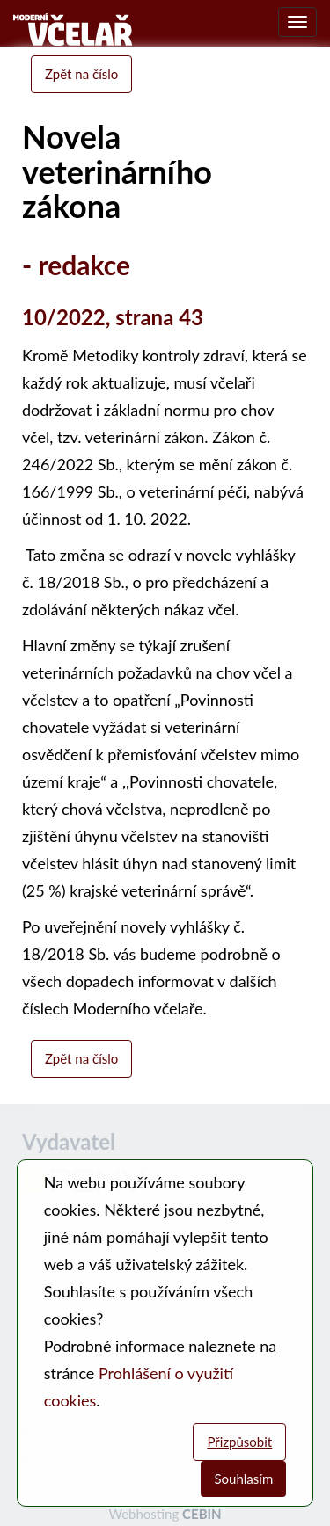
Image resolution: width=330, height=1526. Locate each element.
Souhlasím (243, 1478)
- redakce (76, 264)
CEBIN (201, 1514)
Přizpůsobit (239, 1442)
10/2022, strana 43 (112, 317)
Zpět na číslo (81, 74)
